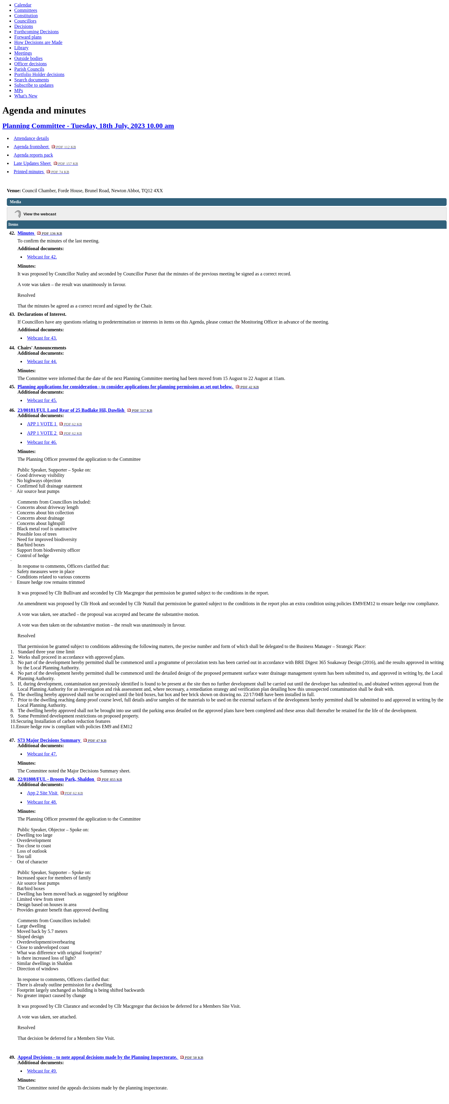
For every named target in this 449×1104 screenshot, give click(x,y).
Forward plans (28, 37)
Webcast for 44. (42, 361)
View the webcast (39, 214)
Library (21, 47)
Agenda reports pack (33, 154)
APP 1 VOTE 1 (54, 423)
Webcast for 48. (42, 802)
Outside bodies (28, 58)
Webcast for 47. (42, 753)
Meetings (23, 53)
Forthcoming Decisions (36, 31)
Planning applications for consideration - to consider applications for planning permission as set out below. (138, 386)
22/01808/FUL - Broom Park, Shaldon (70, 779)
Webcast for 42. (42, 256)
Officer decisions (30, 63)
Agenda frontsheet (45, 146)
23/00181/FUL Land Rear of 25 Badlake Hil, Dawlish (85, 410)
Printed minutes (41, 171)
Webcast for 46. (42, 442)
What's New (25, 95)
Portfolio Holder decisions (39, 74)
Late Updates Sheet (46, 163)
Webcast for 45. (42, 400)
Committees (25, 10)
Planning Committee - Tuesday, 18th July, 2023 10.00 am (88, 126)
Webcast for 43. (42, 337)
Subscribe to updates (33, 85)
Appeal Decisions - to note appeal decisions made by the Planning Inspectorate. (110, 1057)
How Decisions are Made (38, 42)
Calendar (22, 4)
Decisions (23, 26)
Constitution (26, 15)
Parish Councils (29, 69)
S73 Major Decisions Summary (62, 740)
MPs (18, 90)
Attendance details (31, 138)
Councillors (25, 20)
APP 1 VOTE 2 (54, 433)
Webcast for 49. (42, 1070)
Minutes (40, 233)
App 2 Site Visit (55, 792)
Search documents (31, 79)
